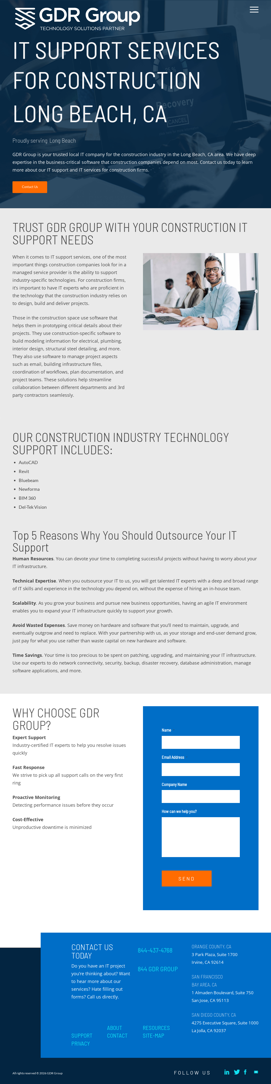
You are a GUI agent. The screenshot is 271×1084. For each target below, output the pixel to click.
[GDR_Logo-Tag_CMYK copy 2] (77, 19)
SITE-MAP (153, 1035)
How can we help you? (179, 811)
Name (168, 729)
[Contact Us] (29, 187)
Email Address (174, 757)
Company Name (174, 784)
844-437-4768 (155, 950)
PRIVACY (80, 1043)
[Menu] (253, 13)
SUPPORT (81, 1035)
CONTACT (117, 1035)
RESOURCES (156, 1027)
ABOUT (114, 1027)
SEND (186, 879)
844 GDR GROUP (158, 969)
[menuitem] (253, 13)
